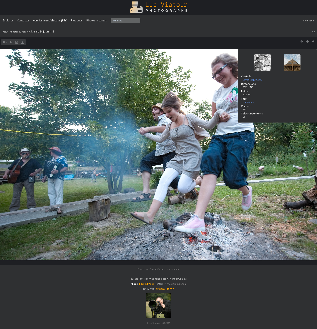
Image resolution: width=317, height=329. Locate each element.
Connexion (308, 20)
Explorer (8, 20)
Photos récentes (96, 20)
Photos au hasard (20, 31)
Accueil (6, 31)
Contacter (23, 20)
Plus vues (77, 20)
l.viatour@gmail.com (175, 283)
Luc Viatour (248, 101)
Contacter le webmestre (168, 269)
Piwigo (153, 269)
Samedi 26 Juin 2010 (252, 79)
